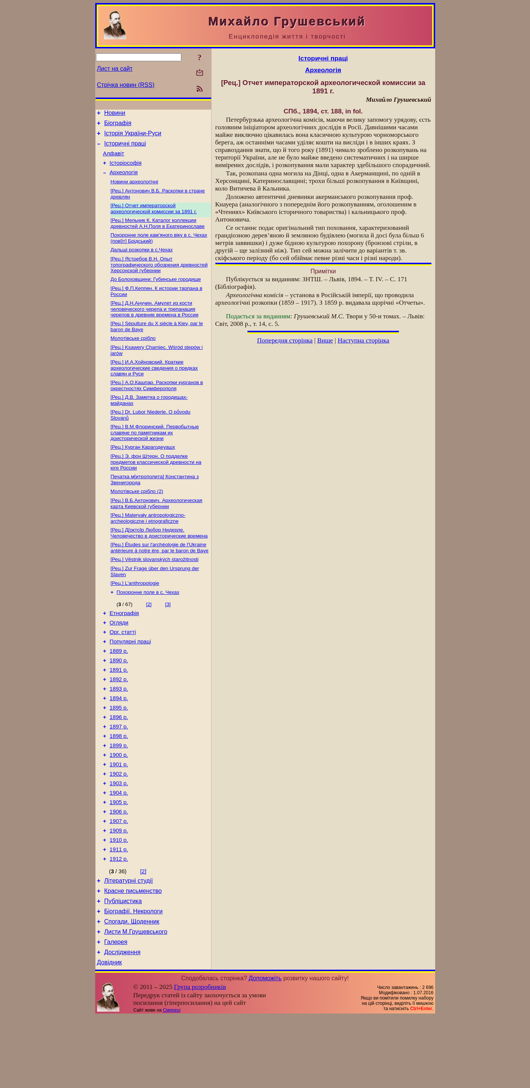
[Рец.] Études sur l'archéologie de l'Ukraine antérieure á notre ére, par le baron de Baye (160, 575)
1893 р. (119, 730)
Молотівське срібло (133, 355)
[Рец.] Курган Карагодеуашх (143, 469)
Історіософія (126, 170)
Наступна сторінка (363, 340)
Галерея (115, 1011)
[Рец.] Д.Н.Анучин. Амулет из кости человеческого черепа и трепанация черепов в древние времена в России (155, 324)
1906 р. (119, 867)
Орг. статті (123, 666)
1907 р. (119, 878)
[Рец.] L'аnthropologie (135, 613)
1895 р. (119, 751)
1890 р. (119, 698)
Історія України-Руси (132, 136)
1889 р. (119, 687)
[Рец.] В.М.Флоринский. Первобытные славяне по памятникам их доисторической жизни (155, 454)
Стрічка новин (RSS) (126, 85)
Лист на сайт (115, 68)
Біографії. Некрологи (133, 977)
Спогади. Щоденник (131, 988)
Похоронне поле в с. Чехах (148, 623)
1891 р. (119, 708)
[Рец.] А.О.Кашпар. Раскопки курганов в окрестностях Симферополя (157, 405)
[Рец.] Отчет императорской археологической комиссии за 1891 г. (154, 219)
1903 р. (119, 835)
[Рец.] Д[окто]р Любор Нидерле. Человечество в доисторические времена (159, 560)
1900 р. (119, 804)
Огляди (119, 655)
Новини (114, 114)
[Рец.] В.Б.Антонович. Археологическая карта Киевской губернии (156, 529)
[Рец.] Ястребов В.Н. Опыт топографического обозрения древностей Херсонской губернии (159, 278)
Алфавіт (113, 159)
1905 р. (119, 857)
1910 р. (119, 899)
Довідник (109, 1034)
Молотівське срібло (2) (137, 516)
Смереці (171, 1081)
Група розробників (200, 1058)
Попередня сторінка (285, 340)
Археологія (124, 180)
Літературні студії (128, 943)
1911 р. (119, 910)
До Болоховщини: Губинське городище (156, 293)
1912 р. (119, 920)
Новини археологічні (134, 190)
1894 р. (119, 740)
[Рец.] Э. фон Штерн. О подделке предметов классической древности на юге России (156, 485)
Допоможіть (265, 1049)
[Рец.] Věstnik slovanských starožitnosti (155, 587)
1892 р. (119, 719)
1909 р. (119, 888)
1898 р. (119, 783)
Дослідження (122, 1022)
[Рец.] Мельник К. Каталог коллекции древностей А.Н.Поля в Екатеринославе (158, 234)
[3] (168, 635)
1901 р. (119, 814)
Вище (325, 340)
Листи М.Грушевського (135, 1000)
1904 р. (119, 846)
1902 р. (119, 825)
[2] (148, 635)
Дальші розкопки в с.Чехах (142, 262)
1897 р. (119, 772)
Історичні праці (125, 148)
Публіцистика (123, 965)
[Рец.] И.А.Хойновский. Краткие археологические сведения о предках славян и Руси (154, 386)
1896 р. (119, 761)
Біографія (117, 125)
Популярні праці (130, 677)
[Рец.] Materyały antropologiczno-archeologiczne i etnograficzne (148, 544)
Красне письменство (133, 954)
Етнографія (124, 645)
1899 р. (119, 793)
